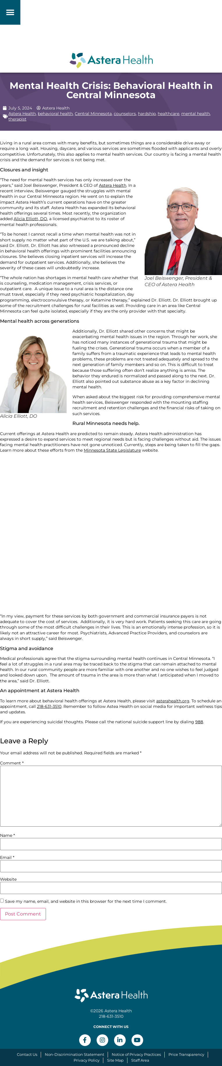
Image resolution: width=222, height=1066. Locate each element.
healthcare (168, 113)
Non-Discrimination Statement (74, 1054)
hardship (147, 113)
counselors (125, 113)
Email (7, 857)
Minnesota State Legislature (112, 450)
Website (8, 879)
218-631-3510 (49, 706)
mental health (195, 113)
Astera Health (22, 113)
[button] (10, 12)
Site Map (115, 1060)
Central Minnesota (93, 113)
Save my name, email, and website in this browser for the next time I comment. (86, 901)
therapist (17, 119)
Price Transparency (186, 1054)
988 (199, 721)
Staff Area (140, 1060)
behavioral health (55, 113)
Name (7, 835)
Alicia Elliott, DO (30, 218)
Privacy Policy (87, 1060)
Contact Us (27, 1054)
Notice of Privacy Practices (136, 1054)
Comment (12, 763)
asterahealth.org (172, 701)
